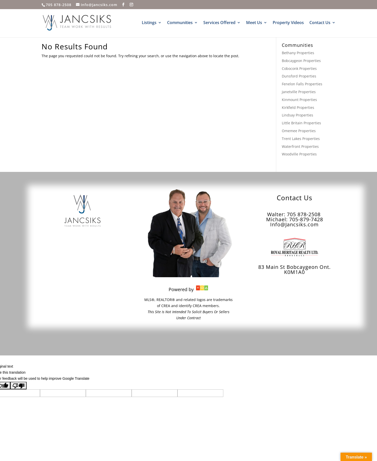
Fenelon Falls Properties (302, 84)
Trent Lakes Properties (301, 138)
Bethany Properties (298, 52)
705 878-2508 (58, 4)
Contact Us (319, 23)
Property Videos (288, 23)
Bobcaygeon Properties (301, 60)
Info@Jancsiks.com (294, 224)
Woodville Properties (299, 154)
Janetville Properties (299, 91)
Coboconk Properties (299, 68)
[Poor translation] (18, 385)
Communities (180, 23)
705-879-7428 (306, 219)
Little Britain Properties (301, 123)
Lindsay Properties (297, 115)
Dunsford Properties (299, 76)
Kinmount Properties (299, 99)
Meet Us (254, 23)
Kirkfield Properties (298, 107)
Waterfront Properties (300, 146)
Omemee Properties (299, 130)
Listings (149, 23)
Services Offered (219, 23)
